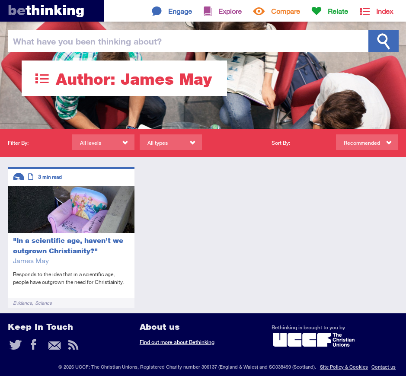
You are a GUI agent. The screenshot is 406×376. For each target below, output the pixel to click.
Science (43, 303)
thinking (46, 10)
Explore (230, 11)
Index (384, 11)
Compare (285, 11)
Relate (338, 11)
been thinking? (87, 41)
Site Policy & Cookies (344, 367)
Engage (180, 11)
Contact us (383, 367)
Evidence (22, 303)
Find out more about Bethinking (177, 342)
